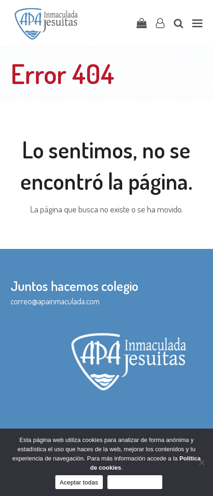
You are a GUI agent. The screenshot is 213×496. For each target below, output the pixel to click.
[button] (197, 23)
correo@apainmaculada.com (55, 301)
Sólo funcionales (135, 482)
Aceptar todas (79, 482)
